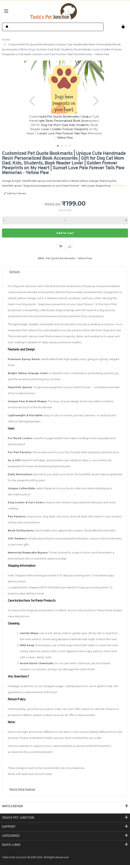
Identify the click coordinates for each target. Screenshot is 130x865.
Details (14, 272)
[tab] (65, 272)
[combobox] (52, 27)
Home (6, 39)
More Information (22, 790)
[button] (32, 101)
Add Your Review (15, 193)
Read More (118, 185)
